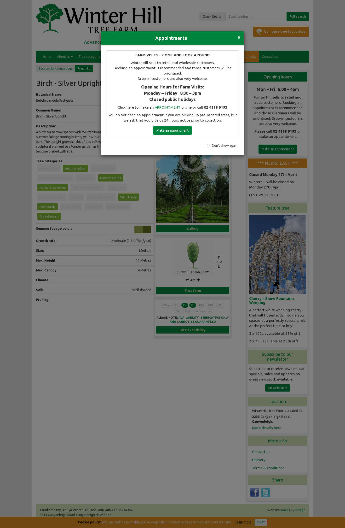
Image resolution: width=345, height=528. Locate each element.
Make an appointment (172, 130)
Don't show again (222, 145)
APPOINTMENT (167, 107)
